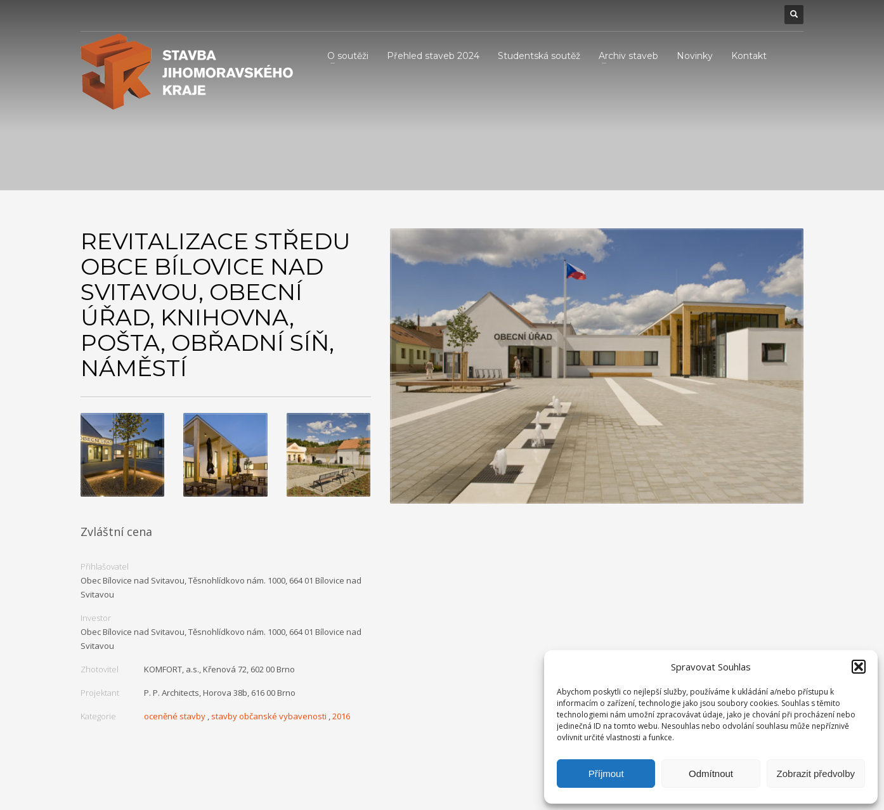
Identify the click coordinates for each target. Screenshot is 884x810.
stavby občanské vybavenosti (269, 716)
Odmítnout (711, 773)
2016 (341, 716)
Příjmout (606, 773)
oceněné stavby (174, 716)
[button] (858, 666)
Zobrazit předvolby (816, 773)
